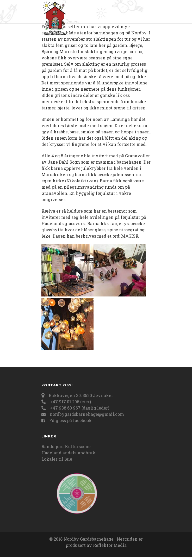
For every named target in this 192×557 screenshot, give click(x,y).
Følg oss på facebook (70, 420)
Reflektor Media (110, 545)
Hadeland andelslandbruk (68, 452)
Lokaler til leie (56, 459)
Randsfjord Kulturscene (66, 446)
